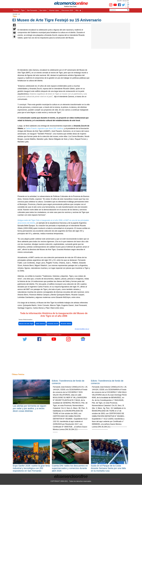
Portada (16, 10)
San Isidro (43, 10)
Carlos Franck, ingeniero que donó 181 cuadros (44, 177)
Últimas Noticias (18, 423)
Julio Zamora (40, 372)
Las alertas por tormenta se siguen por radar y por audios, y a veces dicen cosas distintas (29, 456)
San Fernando (32, 10)
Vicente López (54, 10)
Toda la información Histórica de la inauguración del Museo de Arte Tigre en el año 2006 (53, 363)
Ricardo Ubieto (66, 372)
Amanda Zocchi (52, 372)
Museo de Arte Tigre (26, 372)
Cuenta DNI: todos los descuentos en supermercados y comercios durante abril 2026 (70, 516)
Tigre (23, 10)
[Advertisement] (53, 102)
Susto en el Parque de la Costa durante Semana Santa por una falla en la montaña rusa (108, 516)
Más (78, 10)
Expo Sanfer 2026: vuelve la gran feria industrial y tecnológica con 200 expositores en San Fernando (31, 516)
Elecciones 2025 (67, 10)
